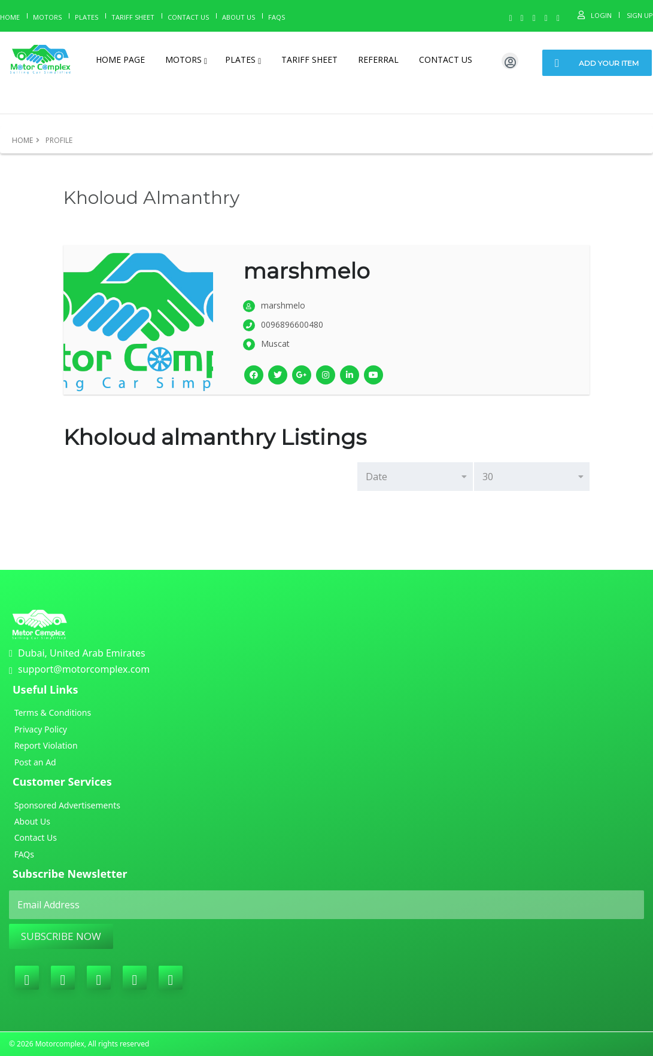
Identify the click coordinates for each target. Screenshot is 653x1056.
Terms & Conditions (51, 712)
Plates (86, 17)
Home (10, 17)
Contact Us (188, 17)
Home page (120, 59)
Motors (47, 17)
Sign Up (640, 15)
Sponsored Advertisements (66, 805)
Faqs (276, 17)
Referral (378, 59)
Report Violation (45, 745)
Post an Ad (34, 762)
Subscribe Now (61, 936)
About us (238, 17)
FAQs (23, 854)
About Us (31, 821)
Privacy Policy (39, 729)
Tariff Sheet (132, 17)
